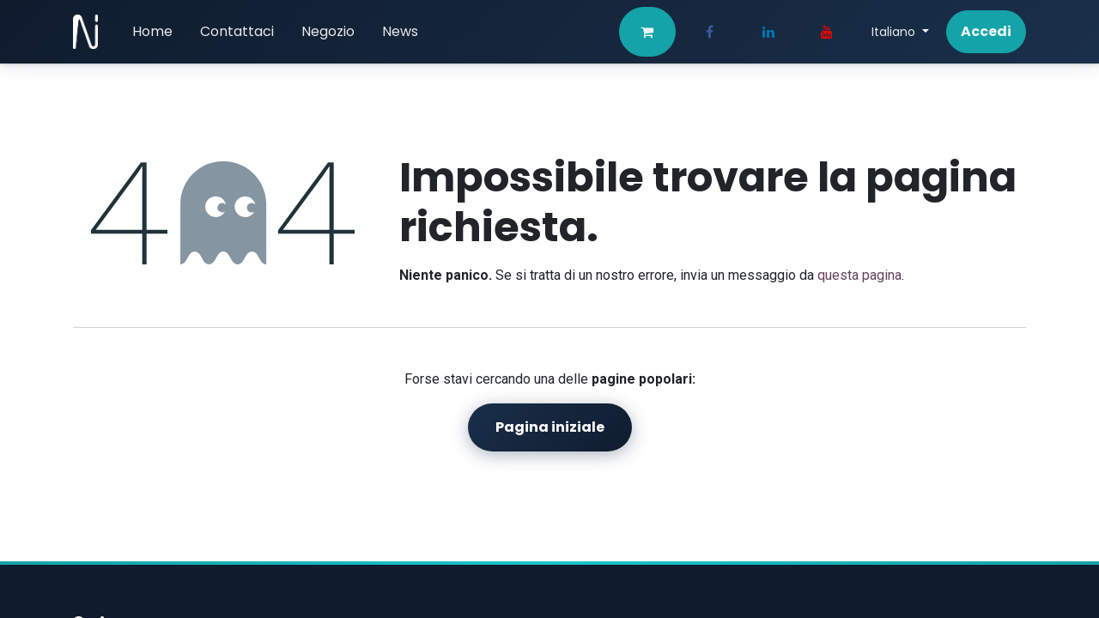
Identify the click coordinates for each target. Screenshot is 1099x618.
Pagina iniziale (549, 427)
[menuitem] (152, 31)
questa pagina (859, 275)
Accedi (986, 31)
